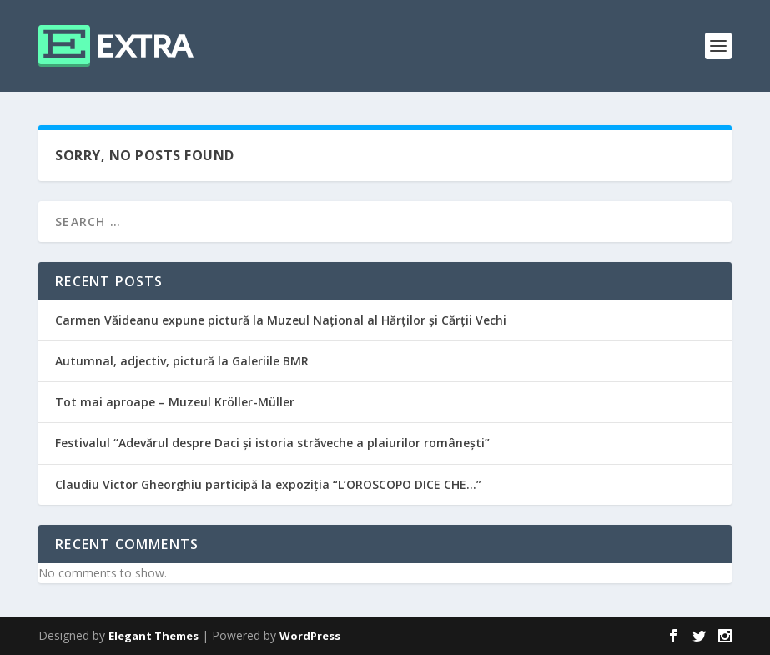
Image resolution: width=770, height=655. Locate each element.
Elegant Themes (153, 635)
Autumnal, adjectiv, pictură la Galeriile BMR (182, 361)
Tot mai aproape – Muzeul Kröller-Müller (174, 402)
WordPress (309, 635)
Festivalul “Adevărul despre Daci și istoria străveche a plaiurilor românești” (272, 443)
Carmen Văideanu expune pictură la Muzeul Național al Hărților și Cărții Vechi (280, 320)
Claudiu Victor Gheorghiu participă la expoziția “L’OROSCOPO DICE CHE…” (268, 484)
